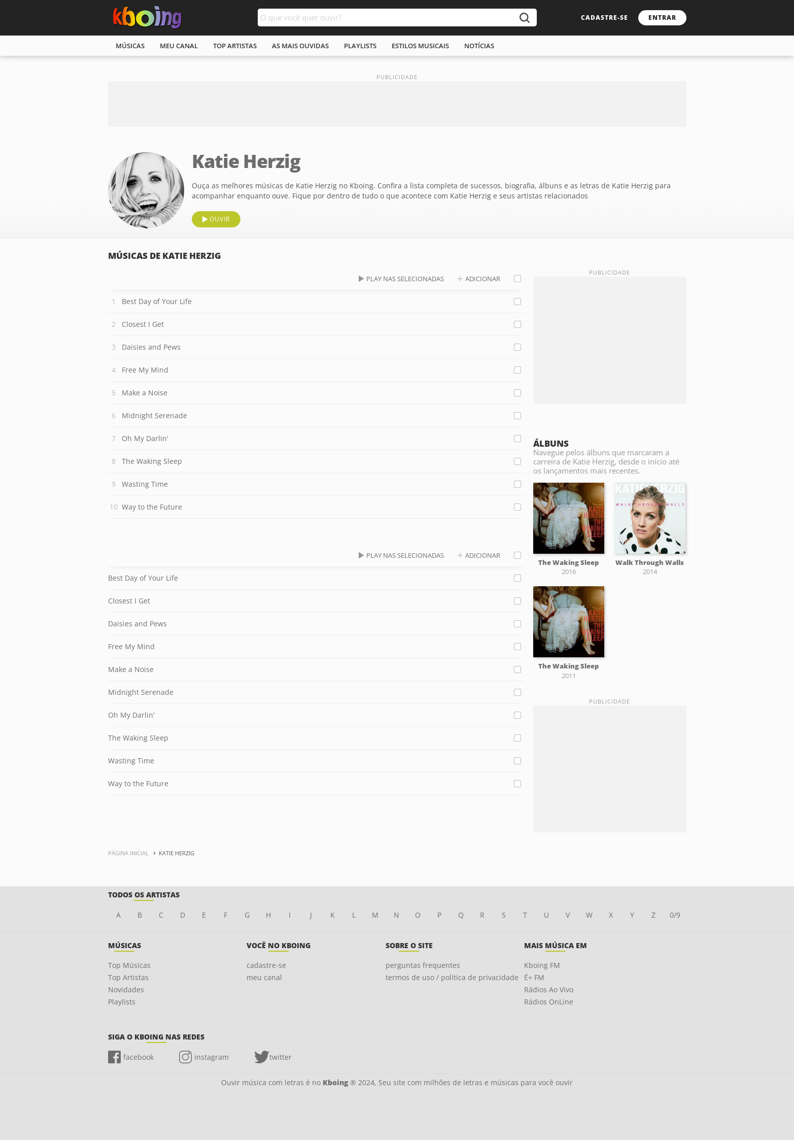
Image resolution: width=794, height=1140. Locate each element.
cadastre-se (604, 17)
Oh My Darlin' (145, 438)
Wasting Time (145, 484)
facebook (138, 1057)
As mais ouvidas (300, 45)
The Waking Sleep (152, 461)
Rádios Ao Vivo (548, 989)
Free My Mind (145, 370)
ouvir (220, 219)
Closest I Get (143, 324)
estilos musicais (420, 45)
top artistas (235, 45)
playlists (360, 45)
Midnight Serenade (154, 415)
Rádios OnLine (548, 1002)
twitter (280, 1057)
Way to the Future (152, 507)
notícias (479, 45)
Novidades (126, 989)
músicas (130, 45)
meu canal (179, 45)
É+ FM (534, 977)
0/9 (675, 915)
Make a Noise (144, 392)
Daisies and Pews (151, 347)
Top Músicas (129, 965)
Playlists (121, 1002)
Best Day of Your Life (157, 301)
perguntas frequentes (423, 965)
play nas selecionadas (405, 278)
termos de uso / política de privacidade (452, 977)
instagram (211, 1057)
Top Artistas (128, 977)
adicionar (482, 278)
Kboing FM (542, 965)
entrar (662, 17)
